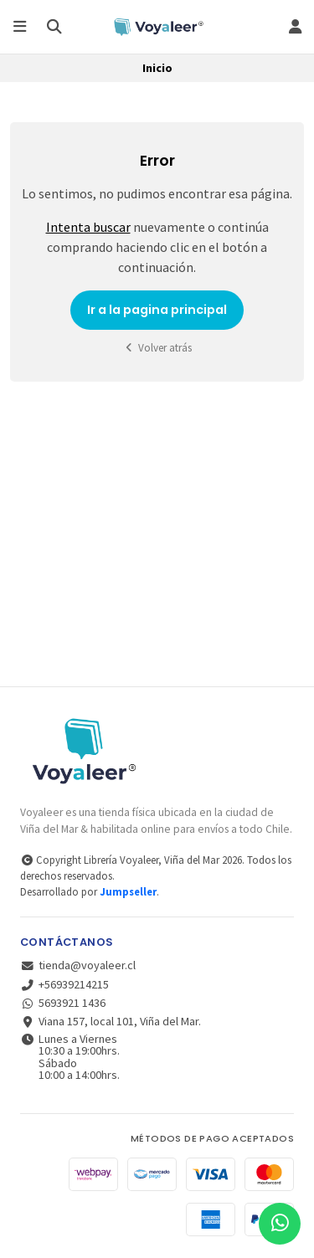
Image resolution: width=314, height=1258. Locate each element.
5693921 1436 (63, 1003)
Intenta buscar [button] (88, 226)
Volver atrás (157, 348)
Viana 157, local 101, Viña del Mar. (110, 1021)
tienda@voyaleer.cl (78, 965)
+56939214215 (64, 984)
